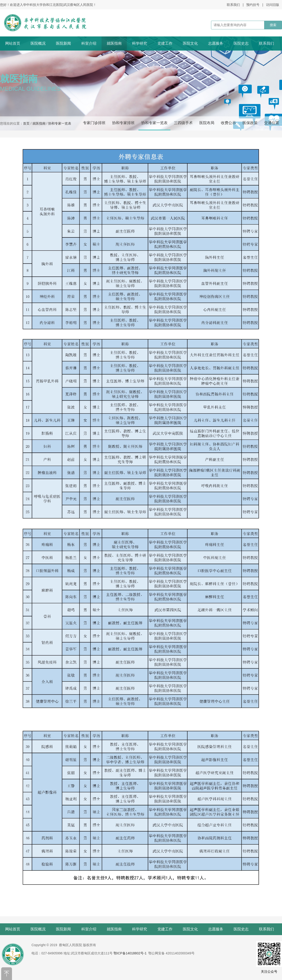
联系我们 (233, 5)
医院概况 (38, 43)
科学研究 (139, 43)
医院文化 (190, 43)
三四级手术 (183, 123)
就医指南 (114, 43)
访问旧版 (272, 5)
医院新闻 (63, 43)
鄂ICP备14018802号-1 (130, 953)
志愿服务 (215, 43)
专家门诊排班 (94, 123)
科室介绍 (88, 43)
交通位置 (271, 123)
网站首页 (12, 43)
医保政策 (250, 123)
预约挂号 (252, 5)
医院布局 (206, 123)
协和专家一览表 (154, 123)
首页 (26, 123)
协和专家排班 (123, 123)
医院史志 (241, 43)
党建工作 (164, 43)
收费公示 (228, 123)
